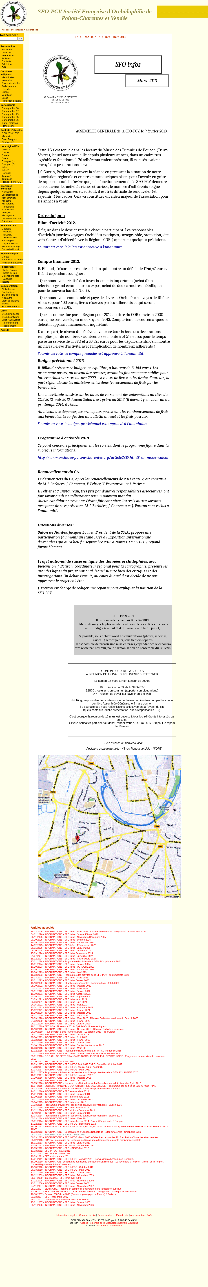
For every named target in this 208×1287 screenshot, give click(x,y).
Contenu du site (87, 1215)
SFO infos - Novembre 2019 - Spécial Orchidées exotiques (75, 1026)
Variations (7, 95)
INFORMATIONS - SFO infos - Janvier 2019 (67, 1042)
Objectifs (6, 52)
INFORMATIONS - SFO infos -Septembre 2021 (69, 996)
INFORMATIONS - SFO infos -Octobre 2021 (68, 993)
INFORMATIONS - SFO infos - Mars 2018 (66, 1048)
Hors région (8, 240)
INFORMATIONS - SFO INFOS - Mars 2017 (67, 1069)
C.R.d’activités (9, 237)
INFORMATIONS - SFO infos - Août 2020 (66, 1015)
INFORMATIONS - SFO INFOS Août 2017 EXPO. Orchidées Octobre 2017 (83, 1064)
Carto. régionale (10, 123)
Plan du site (122, 1215)
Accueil (5, 30)
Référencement (10, 322)
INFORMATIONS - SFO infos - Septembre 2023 (69, 969)
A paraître (7, 297)
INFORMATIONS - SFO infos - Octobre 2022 (68, 985)
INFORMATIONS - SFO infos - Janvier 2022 (67, 991)
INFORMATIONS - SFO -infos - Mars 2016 (67, 1091)
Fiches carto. (8, 126)
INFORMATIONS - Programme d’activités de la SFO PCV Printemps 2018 (83, 1050)
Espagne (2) (8, 164)
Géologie (6, 228)
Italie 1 (5, 167)
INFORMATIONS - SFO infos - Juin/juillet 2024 (69, 956)
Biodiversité (8, 142)
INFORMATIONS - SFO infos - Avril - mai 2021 (69, 1007)
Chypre (5, 152)
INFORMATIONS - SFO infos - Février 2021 (67, 1010)
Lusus (5, 98)
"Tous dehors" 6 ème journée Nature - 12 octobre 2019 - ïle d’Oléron (80, 1031)
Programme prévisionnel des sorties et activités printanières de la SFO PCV (84, 1088)
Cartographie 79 (10, 114)
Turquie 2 (7, 179)
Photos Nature (9, 270)
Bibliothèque (8, 289)
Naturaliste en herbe (12, 259)
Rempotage (8, 206)
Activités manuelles (12, 262)
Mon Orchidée (9, 198)
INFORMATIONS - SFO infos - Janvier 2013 (67, 1142)
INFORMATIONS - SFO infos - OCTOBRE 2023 (69, 966)
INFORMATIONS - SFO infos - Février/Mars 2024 (70, 958)
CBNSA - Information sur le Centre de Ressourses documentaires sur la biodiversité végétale (93, 1140)
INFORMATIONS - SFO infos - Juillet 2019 (67, 1034)
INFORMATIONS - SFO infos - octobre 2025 (68, 939)
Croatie (5, 155)
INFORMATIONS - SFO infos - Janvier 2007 (67, 1202)
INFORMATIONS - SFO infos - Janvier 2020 (67, 1023)
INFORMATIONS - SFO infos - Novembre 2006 (69, 1205)
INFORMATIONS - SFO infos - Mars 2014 (66, 1118)
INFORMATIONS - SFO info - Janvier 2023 (67, 980)
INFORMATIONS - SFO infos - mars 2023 (66, 977)
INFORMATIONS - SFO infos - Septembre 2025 (69, 942)
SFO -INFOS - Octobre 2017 (59, 1061)
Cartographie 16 (10, 108)
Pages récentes (10, 243)
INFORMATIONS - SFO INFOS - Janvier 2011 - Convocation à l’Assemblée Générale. (89, 1159)
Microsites (7, 136)
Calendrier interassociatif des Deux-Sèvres (67, 1199)
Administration (137, 1215)
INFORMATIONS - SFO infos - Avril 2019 (66, 1037)
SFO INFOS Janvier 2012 (58, 1153)
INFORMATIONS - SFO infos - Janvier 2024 (67, 964)
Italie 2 (5, 170)
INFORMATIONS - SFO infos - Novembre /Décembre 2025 (75, 937)
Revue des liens (106, 1215)
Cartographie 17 (10, 111)
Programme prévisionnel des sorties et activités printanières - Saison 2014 (83, 1115)
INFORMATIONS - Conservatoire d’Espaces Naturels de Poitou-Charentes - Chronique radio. (93, 1132)
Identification (8, 77)
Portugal (6, 173)
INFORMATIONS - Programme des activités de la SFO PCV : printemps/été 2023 (87, 975)
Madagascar (8, 215)
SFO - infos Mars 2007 (56, 1197)
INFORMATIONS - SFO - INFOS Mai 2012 (67, 1148)
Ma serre (6, 200)
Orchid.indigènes (10, 314)
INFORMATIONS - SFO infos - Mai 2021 (66, 1004)
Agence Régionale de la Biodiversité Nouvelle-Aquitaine (109, 1222)
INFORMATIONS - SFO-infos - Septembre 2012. (70, 1145)
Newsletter (7, 192)
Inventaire (7, 80)
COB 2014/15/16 (10, 133)
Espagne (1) (8, 161)
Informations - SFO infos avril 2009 (63, 1178)
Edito (4, 67)
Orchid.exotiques (10, 317)
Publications (8, 292)
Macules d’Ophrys (11, 246)
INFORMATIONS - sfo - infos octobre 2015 (67, 1096)
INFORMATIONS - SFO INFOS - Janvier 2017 (69, 1075)
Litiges (5, 92)
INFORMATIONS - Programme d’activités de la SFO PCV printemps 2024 (83, 961)
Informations (32, 30)
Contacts (6, 61)
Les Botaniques (10, 194)
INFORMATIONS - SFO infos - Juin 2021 (66, 1002)
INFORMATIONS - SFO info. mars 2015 (65, 1102)
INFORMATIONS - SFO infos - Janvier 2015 (67, 1113)
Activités (6, 58)
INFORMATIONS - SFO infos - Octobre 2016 (68, 1077)
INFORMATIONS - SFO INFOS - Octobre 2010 (69, 1167)
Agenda (5, 330)
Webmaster (116, 1225)
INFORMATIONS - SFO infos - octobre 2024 (68, 950)
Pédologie (7, 231)
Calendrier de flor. (11, 83)
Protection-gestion (11, 100)
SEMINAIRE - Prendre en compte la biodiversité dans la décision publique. (83, 1188)
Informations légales (66, 1215)
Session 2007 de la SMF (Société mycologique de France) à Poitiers (80, 1194)
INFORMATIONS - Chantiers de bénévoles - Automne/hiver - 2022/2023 (82, 983)
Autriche (6, 149)
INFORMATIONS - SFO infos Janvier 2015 (67, 1107)
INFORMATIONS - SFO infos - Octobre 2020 (68, 1012)
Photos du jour (9, 273)
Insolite (5, 281)
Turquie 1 (7, 176)
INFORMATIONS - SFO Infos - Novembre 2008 (69, 1180)
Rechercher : (9, 35)
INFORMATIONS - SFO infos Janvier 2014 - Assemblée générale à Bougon (84, 1121)
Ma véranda (8, 203)
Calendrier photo (10, 275)
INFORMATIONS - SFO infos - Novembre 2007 (69, 1186)
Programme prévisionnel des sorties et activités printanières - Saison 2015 (83, 1104)
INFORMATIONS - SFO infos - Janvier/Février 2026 (71, 934)
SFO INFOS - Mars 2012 (57, 1150)
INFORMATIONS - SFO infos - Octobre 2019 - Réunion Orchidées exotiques (84, 1029)
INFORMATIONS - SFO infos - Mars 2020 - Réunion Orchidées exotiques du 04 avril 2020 (91, 1018)
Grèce (5, 158)
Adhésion (7, 64)
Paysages (7, 234)
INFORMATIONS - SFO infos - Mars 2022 (66, 988)
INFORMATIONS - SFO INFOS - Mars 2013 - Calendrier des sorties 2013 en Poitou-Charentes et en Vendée (101, 1137)
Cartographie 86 (10, 120)
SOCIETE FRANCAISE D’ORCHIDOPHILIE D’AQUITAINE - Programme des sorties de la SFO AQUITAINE (100, 1086)
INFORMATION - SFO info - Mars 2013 (65, 1134)
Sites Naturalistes (11, 320)
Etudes (5, 303)
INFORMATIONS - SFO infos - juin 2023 (66, 972)
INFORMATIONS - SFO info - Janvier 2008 (67, 1183)
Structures (7, 49)
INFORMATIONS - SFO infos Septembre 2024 (69, 953)
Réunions (7, 221)
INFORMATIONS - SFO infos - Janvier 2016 (67, 1094)
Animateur (102, 1225)
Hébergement (9, 325)
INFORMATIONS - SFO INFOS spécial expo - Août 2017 (74, 1067)
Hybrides (6, 89)
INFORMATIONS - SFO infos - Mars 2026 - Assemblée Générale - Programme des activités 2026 (95, 931)
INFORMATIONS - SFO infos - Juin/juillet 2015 (69, 1099)
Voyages (6, 212)
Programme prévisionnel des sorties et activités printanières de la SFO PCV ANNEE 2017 (91, 1072)
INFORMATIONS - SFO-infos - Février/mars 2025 (70, 945)
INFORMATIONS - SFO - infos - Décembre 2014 (70, 1110)
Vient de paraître (10, 300)
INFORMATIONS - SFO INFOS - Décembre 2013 (70, 1123)
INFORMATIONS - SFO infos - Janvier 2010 (67, 1172)
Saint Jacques (9, 139)
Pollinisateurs (9, 86)
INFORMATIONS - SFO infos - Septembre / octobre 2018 (74, 1045)
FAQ (149, 1215)
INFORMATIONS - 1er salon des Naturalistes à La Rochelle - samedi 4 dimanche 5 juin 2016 (93, 1083)
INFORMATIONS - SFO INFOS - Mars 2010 (67, 1169)
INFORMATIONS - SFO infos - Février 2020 (67, 1021)
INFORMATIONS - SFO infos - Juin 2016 (66, 1080)
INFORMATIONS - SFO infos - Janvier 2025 (67, 947)
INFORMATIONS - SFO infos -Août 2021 (66, 999)
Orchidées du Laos (11, 218)
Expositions (8, 209)
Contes (5, 256)
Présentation (17, 30)
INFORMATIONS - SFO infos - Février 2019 (67, 1040)
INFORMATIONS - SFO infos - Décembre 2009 (69, 1175)
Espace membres (11, 306)
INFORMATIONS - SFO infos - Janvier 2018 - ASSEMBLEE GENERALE (82, 1053)
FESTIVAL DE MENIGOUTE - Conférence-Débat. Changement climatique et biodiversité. (91, 1191)
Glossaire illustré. (11, 249)
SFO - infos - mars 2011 (57, 1156)
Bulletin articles (10, 294)
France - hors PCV (11, 181)
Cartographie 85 (10, 117)
